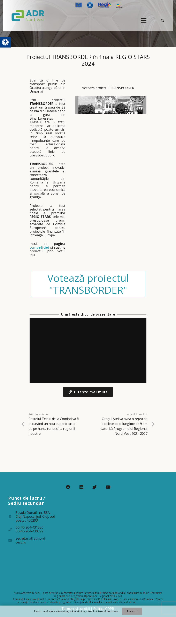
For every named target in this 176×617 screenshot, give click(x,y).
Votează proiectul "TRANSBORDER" (88, 284)
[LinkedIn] (81, 487)
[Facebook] (68, 487)
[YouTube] (107, 487)
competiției (39, 247)
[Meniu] (143, 20)
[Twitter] (94, 487)
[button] (5, 42)
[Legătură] (28, 15)
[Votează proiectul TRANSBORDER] (110, 96)
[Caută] (162, 20)
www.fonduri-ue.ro (148, 602)
